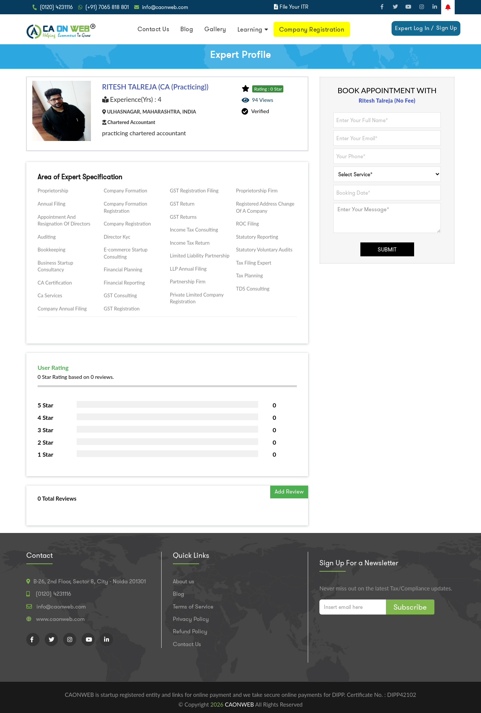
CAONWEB (240, 704)
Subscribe (410, 607)
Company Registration (311, 29)
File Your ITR (294, 7)
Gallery (215, 29)
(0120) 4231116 (56, 7)
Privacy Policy (191, 619)
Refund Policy (190, 631)
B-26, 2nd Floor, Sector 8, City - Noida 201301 (89, 581)
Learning (250, 29)
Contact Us (153, 29)
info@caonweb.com (165, 7)
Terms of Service (193, 606)
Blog (186, 29)
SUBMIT (387, 249)
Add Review (289, 491)
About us (183, 581)
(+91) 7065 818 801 (107, 7)
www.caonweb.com (60, 619)
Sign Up (446, 28)
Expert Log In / (414, 28)
